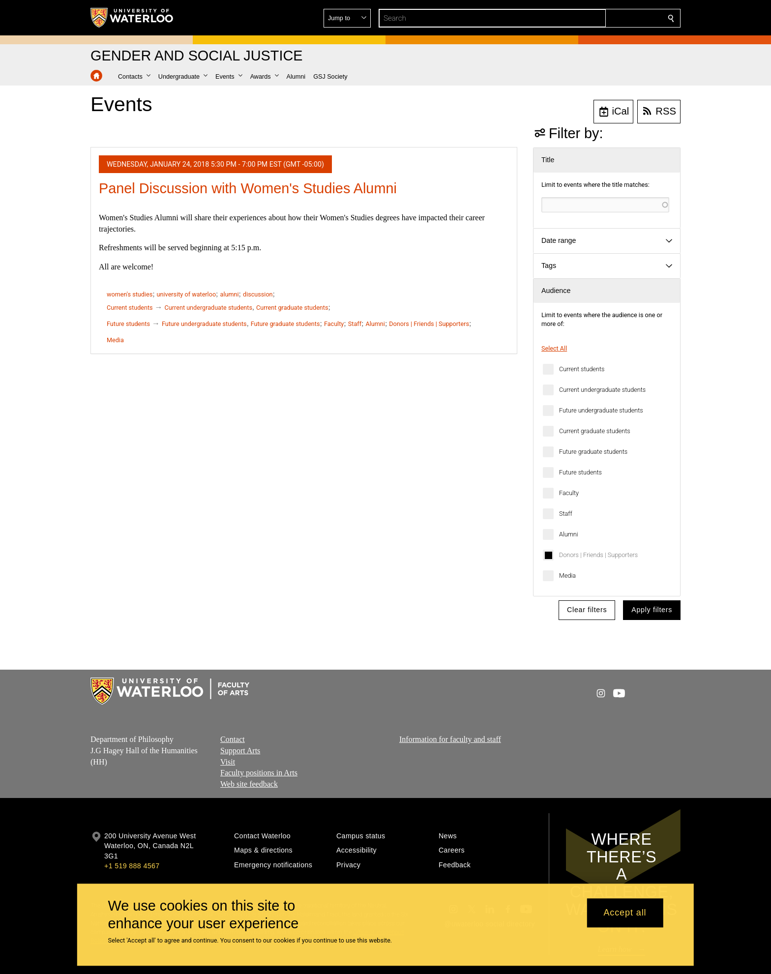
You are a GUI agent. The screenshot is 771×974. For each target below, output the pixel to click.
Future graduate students (593, 451)
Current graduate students (594, 431)
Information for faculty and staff (450, 739)
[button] (600, 18)
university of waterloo (186, 294)
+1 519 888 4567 (131, 866)
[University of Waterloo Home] (132, 18)
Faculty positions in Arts (258, 772)
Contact (232, 739)
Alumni (568, 534)
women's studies (129, 294)
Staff (565, 513)
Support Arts (240, 750)
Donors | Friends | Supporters (598, 555)
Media (567, 575)
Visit (227, 762)
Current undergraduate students (602, 389)
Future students (580, 472)
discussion (258, 294)
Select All (554, 348)
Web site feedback (249, 784)
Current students (581, 369)
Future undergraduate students (601, 410)
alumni (229, 294)
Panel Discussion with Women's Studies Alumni (248, 188)
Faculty (569, 493)
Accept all (624, 913)
